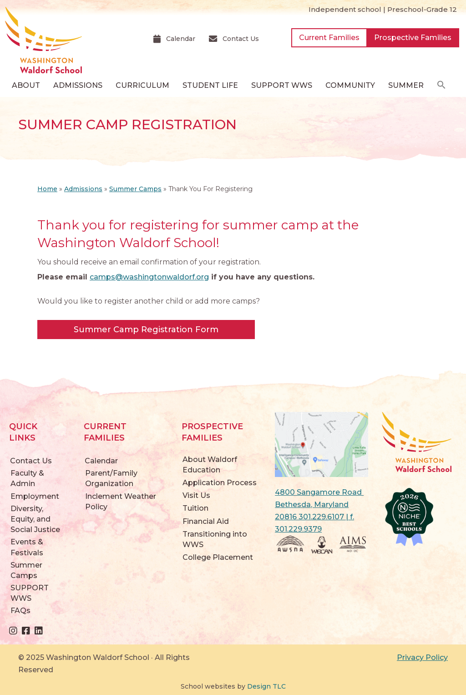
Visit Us (196, 495)
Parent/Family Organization (111, 478)
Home (47, 189)
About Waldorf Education (209, 464)
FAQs (20, 610)
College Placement (217, 557)
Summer (406, 85)
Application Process (219, 482)
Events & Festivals (26, 547)
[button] (441, 85)
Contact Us (31, 461)
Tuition (195, 508)
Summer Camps (135, 189)
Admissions (83, 189)
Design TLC (266, 686)
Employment (34, 496)
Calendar (101, 461)
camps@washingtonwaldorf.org (149, 277)
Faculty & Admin (27, 478)
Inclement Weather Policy (120, 501)
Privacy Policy (422, 657)
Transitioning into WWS (214, 539)
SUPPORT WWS (29, 593)
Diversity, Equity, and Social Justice (35, 519)
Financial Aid (205, 521)
